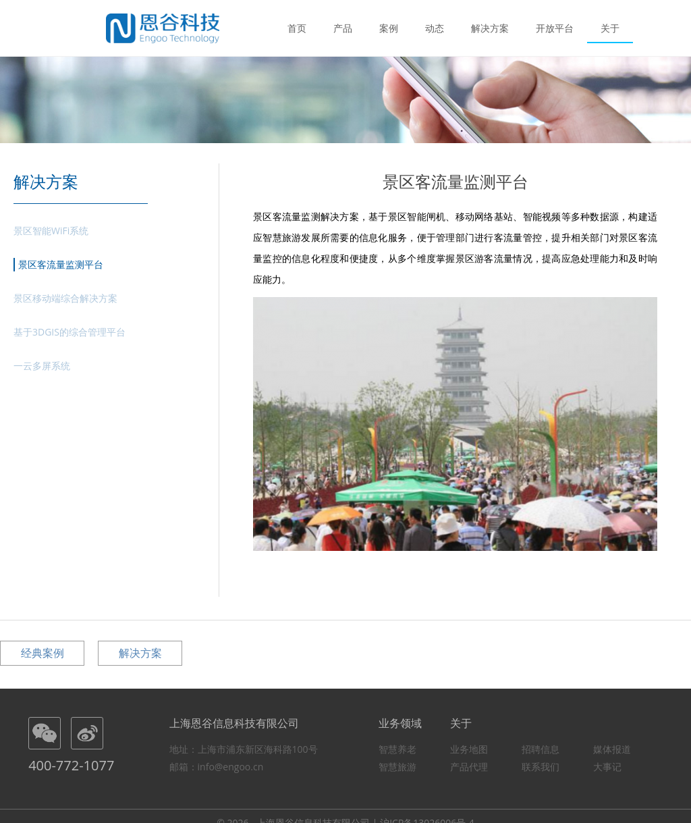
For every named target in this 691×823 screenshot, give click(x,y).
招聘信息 (540, 749)
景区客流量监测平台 (60, 264)
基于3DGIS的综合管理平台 (69, 331)
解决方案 (490, 27)
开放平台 (555, 27)
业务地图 (469, 749)
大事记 (607, 766)
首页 (296, 27)
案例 (388, 27)
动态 (434, 27)
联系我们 (540, 766)
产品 (342, 27)
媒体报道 (612, 749)
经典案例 (42, 652)
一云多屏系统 (41, 365)
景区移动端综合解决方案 (65, 298)
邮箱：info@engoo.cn (216, 766)
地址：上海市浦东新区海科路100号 (243, 749)
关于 (610, 27)
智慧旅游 (397, 766)
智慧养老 (397, 749)
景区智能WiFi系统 (50, 230)
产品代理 (469, 766)
